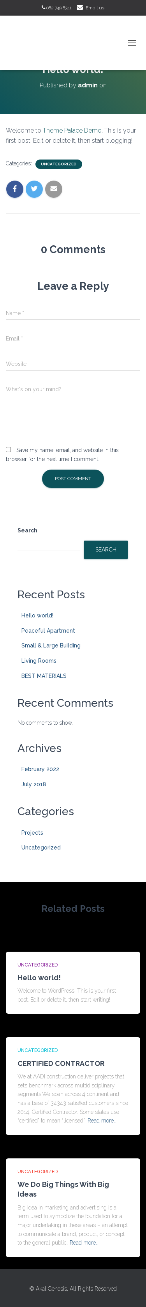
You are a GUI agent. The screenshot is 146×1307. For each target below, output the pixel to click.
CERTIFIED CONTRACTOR (61, 1063)
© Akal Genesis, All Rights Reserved (73, 1289)
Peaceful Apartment (48, 631)
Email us (95, 8)
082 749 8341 (57, 8)
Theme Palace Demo (72, 130)
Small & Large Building (51, 645)
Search (27, 530)
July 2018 (33, 784)
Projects (32, 833)
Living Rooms (38, 661)
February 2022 (40, 769)
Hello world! (37, 615)
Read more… (102, 1120)
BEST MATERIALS (44, 676)
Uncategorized (59, 164)
